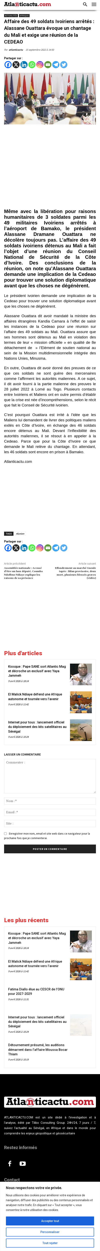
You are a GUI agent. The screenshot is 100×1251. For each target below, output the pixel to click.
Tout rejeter (50, 1243)
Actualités (11, 15)
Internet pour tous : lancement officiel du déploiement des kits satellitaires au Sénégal (37, 726)
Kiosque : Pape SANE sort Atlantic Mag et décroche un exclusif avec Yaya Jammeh (37, 671)
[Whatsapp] (32, 64)
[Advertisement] (50, 167)
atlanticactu (16, 49)
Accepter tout (50, 1221)
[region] (50, 1216)
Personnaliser (50, 1232)
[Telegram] (55, 64)
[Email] (47, 64)
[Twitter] (63, 64)
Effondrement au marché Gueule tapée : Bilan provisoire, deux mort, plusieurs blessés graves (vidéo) (75, 573)
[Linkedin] (24, 64)
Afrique (24, 15)
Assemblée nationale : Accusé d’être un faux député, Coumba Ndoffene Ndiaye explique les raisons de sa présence (23, 573)
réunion (20, 533)
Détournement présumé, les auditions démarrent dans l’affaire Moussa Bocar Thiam (38, 1049)
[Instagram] (39, 64)
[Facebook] (8, 64)
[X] (16, 64)
